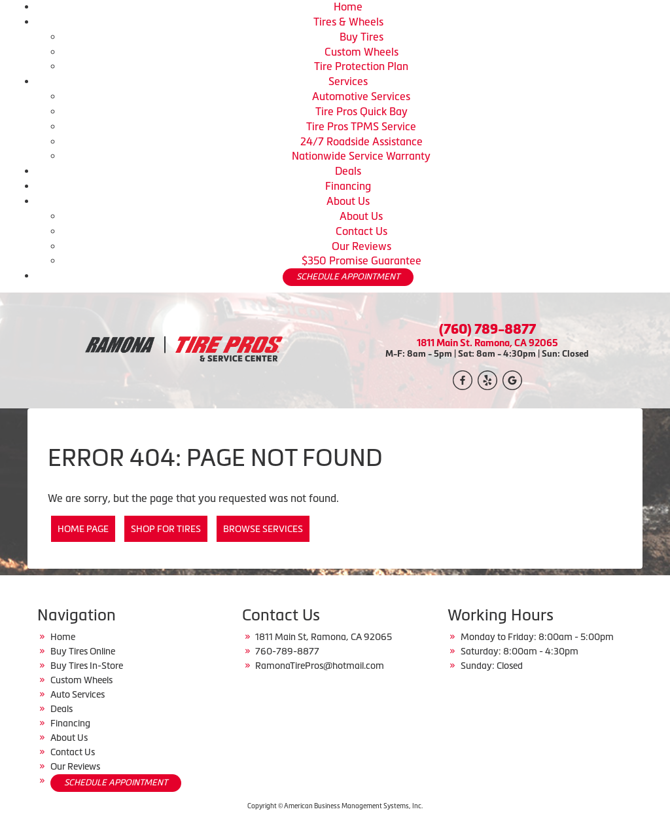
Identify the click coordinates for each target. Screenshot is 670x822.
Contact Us (361, 231)
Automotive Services (361, 96)
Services (348, 81)
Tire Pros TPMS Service (361, 126)
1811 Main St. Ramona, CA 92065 (487, 342)
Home (348, 6)
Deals (348, 171)
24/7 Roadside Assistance (361, 141)
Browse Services (263, 529)
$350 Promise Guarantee (361, 260)
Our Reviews (361, 246)
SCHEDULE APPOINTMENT (348, 276)
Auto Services (77, 694)
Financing (348, 186)
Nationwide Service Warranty (361, 156)
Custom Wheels (361, 52)
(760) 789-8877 (487, 329)
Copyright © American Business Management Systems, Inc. (335, 806)
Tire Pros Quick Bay (361, 111)
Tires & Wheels (348, 21)
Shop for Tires (166, 529)
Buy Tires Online (82, 651)
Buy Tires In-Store (86, 665)
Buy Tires (361, 37)
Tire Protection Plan (361, 66)
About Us (348, 201)
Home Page (83, 529)
